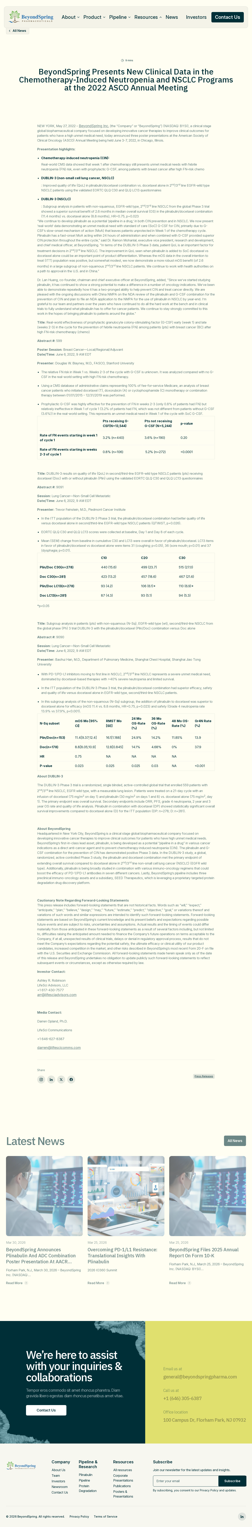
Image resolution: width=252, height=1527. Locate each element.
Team (56, 1476)
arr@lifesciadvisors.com (57, 995)
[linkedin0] (242, 1517)
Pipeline (118, 17)
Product (92, 17)
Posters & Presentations (123, 1494)
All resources (122, 1470)
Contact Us (60, 1492)
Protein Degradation (88, 1488)
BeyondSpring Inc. (94, 126)
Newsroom (60, 1487)
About (69, 17)
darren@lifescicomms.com (59, 1047)
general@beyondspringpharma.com (200, 1384)
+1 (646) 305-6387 (182, 1406)
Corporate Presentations (123, 1478)
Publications (122, 1486)
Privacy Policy (79, 1516)
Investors (196, 17)
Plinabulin (85, 1475)
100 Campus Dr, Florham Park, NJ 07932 (204, 1427)
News (172, 17)
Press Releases (204, 1076)
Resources (146, 17)
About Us (58, 1470)
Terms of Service (105, 1516)
